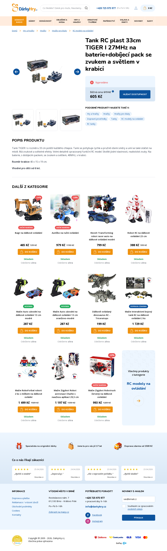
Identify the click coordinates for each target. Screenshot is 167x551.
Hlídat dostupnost (135, 94)
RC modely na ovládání (83, 30)
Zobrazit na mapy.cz (59, 511)
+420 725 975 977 (106, 8)
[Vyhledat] (87, 8)
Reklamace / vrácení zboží (25, 502)
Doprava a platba (20, 498)
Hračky (43, 30)
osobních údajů (135, 509)
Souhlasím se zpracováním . (140, 507)
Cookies (16, 510)
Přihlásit (138, 517)
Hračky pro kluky (59, 30)
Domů (14, 30)
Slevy (150, 21)
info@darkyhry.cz (95, 506)
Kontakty (16, 514)
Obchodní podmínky (22, 506)
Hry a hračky (28, 30)
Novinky (138, 21)
